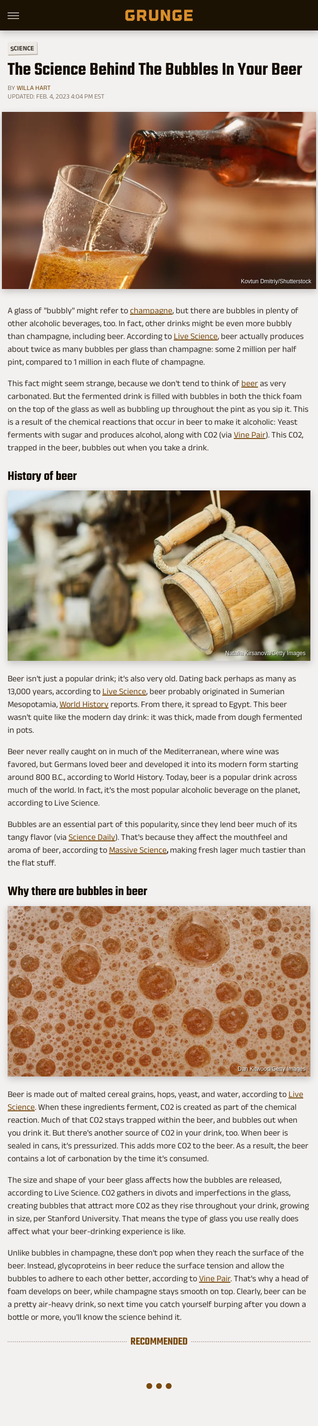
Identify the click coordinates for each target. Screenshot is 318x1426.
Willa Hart (33, 87)
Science (22, 48)
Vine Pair (250, 434)
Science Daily (92, 837)
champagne (151, 310)
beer (249, 383)
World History (84, 704)
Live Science (196, 336)
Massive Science (138, 850)
